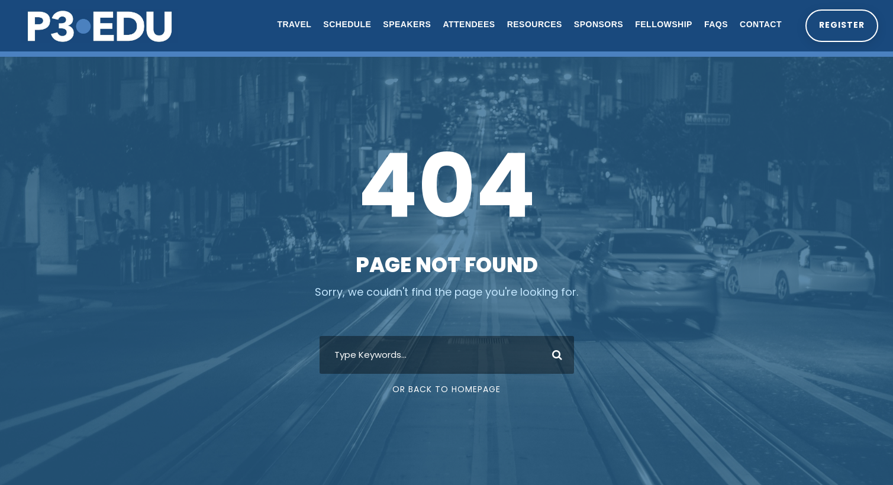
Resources (532, 24)
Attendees (467, 24)
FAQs (714, 24)
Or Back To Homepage (446, 389)
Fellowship (662, 24)
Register (841, 25)
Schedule (346, 24)
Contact (760, 24)
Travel (293, 24)
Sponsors (596, 24)
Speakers (406, 24)
